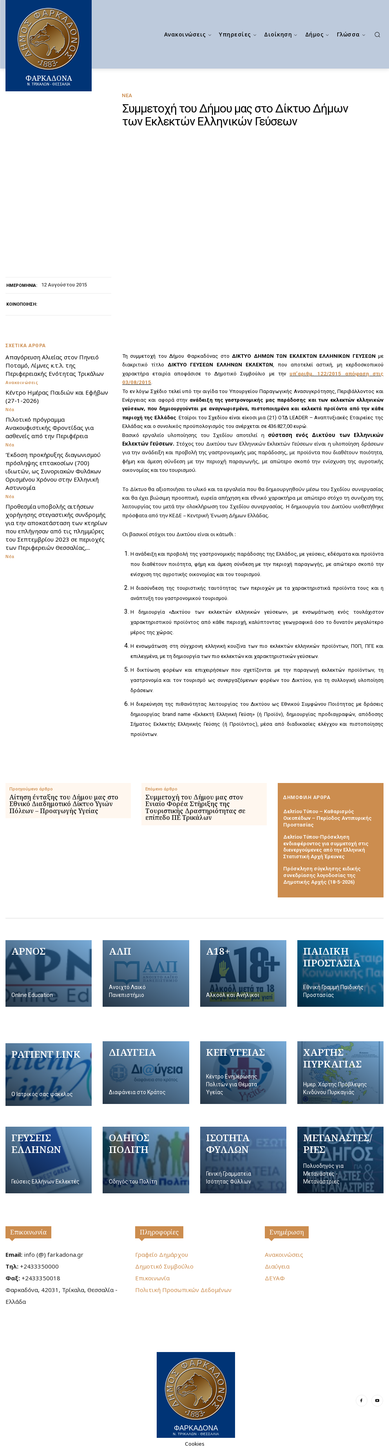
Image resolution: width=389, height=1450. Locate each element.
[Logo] (196, 1395)
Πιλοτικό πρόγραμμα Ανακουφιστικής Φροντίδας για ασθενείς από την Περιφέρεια (49, 427)
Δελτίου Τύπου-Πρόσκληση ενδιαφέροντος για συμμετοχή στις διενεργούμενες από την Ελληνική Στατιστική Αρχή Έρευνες (326, 847)
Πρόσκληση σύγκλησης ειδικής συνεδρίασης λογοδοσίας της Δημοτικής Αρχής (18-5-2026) (322, 875)
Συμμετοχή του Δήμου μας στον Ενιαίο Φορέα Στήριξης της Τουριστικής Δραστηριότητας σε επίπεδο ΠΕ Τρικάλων (195, 807)
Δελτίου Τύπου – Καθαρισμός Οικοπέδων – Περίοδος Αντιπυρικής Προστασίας (327, 818)
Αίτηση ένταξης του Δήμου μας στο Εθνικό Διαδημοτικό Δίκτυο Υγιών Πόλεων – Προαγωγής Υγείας (63, 804)
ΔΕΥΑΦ (275, 1278)
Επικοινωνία (28, 1232)
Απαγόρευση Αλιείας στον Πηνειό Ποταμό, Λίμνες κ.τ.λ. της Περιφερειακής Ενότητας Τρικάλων (54, 365)
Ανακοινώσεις (21, 382)
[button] (377, 34)
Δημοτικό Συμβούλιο (164, 1266)
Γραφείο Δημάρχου (161, 1254)
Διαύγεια (277, 1266)
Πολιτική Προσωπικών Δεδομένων (183, 1290)
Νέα (127, 95)
